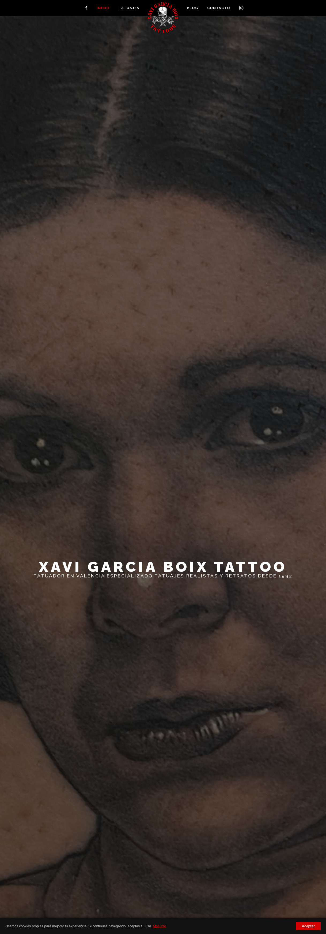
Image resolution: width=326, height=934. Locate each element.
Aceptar (308, 926)
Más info (159, 926)
